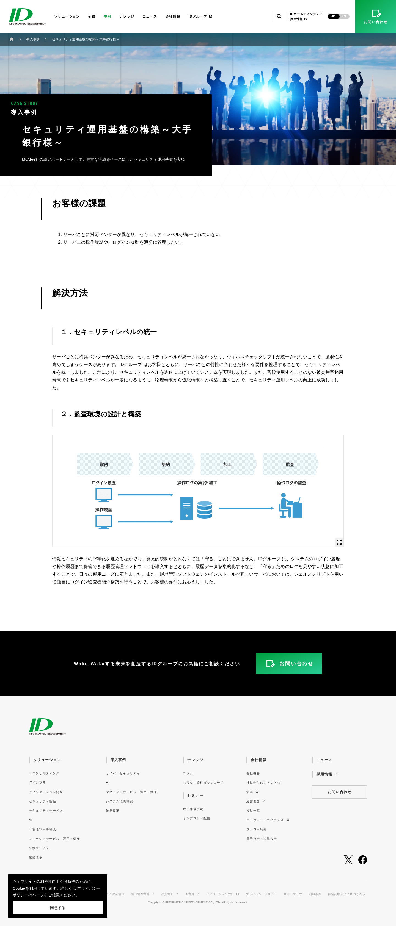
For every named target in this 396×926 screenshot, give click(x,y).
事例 (107, 16)
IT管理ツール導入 (42, 829)
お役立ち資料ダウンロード (203, 782)
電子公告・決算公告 (261, 838)
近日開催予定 (193, 809)
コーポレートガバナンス (268, 820)
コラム (188, 773)
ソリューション (67, 16)
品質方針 (170, 894)
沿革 (252, 792)
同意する (57, 907)
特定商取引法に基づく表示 (346, 894)
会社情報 (173, 16)
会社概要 (253, 773)
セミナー (195, 796)
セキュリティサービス (46, 810)
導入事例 (33, 39)
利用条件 (315, 894)
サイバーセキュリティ (123, 773)
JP (333, 16)
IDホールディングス (306, 14)
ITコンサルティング (44, 773)
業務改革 (36, 857)
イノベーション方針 (222, 894)
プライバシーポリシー (261, 894)
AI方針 (192, 894)
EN (344, 16)
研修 (92, 16)
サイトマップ (293, 894)
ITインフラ (37, 782)
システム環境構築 (119, 801)
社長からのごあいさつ (263, 782)
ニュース (149, 16)
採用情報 (298, 19)
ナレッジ (126, 16)
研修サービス (39, 848)
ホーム (12, 39)
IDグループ (200, 16)
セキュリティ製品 (42, 801)
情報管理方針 (143, 894)
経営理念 (256, 801)
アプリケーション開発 (46, 792)
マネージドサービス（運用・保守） (56, 838)
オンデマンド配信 (196, 818)
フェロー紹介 (256, 829)
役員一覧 (253, 810)
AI (30, 820)
